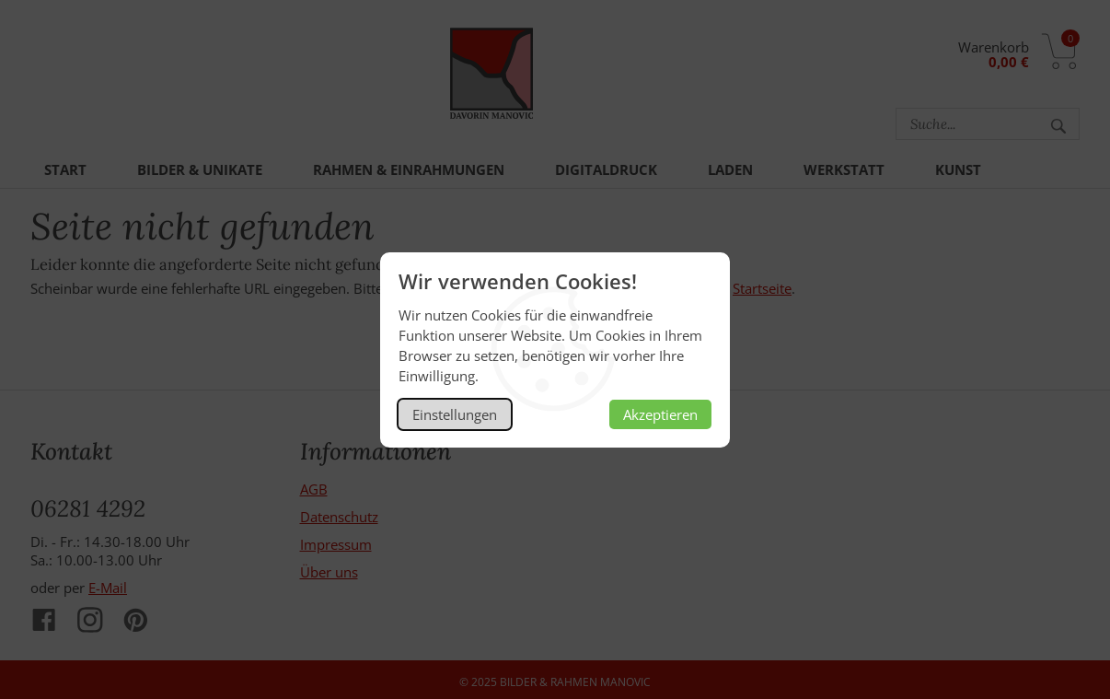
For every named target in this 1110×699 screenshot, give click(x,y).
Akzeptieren (660, 414)
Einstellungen (454, 414)
